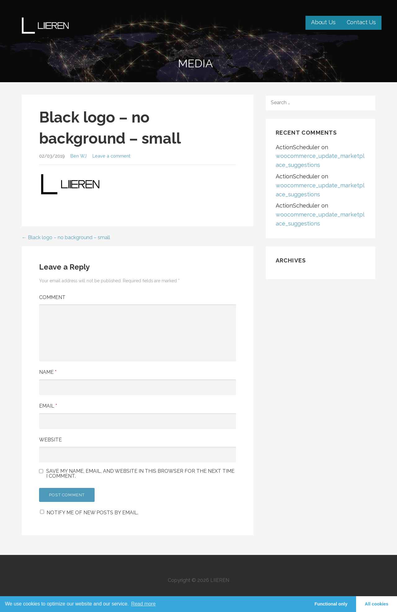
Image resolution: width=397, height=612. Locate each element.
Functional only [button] (330, 603)
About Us (323, 22)
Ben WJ (78, 156)
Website (50, 440)
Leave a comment (111, 156)
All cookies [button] (376, 603)
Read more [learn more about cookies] (143, 603)
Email (48, 406)
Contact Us (361, 22)
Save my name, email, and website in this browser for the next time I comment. (140, 474)
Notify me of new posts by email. (92, 513)
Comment (52, 297)
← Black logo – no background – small (66, 237)
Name (47, 372)
